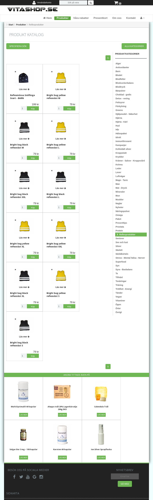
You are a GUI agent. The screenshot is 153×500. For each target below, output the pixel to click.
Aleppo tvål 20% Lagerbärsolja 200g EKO (58, 349)
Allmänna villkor (56, 447)
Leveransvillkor (56, 456)
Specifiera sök (18, 46)
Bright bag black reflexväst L (89, 144)
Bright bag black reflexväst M (89, 96)
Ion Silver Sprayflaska (58, 389)
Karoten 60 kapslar (22, 389)
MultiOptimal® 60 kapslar (22, 348)
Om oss (116, 18)
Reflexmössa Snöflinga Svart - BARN (22, 96)
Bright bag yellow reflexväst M (54, 96)
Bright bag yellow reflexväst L (19, 144)
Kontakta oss (19, 452)
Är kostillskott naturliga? (91, 466)
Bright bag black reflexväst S (54, 242)
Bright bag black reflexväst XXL (54, 144)
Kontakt (131, 18)
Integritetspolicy (57, 452)
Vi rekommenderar (93, 452)
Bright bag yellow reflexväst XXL (54, 193)
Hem (47, 18)
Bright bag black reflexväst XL (89, 193)
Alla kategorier (134, 46)
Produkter (62, 18)
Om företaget (91, 447)
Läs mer (23, 88)
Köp (31, 108)
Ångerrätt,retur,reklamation (26, 458)
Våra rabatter (81, 18)
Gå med (125, 424)
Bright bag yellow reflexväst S (19, 242)
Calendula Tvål (95, 348)
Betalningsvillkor (57, 461)
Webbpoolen (121, 496)
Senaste (123, 447)
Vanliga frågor (20, 447)
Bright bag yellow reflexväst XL (19, 193)
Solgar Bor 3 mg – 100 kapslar (131, 348)
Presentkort (100, 18)
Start (11, 24)
